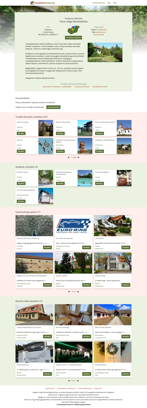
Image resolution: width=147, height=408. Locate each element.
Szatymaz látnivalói (82, 87)
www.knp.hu (101, 32)
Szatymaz (20, 127)
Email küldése (99, 34)
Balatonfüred (99, 248)
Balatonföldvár (21, 375)
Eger (57, 338)
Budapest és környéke (63, 246)
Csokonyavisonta (100, 338)
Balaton (97, 246)
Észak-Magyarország (23, 283)
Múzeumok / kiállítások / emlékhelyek (57, 87)
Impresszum (50, 388)
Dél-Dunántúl (99, 335)
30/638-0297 (102, 30)
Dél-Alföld (20, 246)
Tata (57, 375)
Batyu (115, 3)
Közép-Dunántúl (61, 373)
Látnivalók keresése (98, 3)
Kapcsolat (98, 388)
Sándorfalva (60, 145)
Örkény (58, 248)
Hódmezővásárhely (23, 195)
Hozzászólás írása (53, 107)
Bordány (19, 177)
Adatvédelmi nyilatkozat (66, 388)
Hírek (109, 3)
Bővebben (21, 133)
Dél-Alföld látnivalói (99, 87)
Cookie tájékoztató (85, 388)
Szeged (19, 145)
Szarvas (19, 248)
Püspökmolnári (21, 338)
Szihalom (20, 286)
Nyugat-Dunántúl (22, 335)
